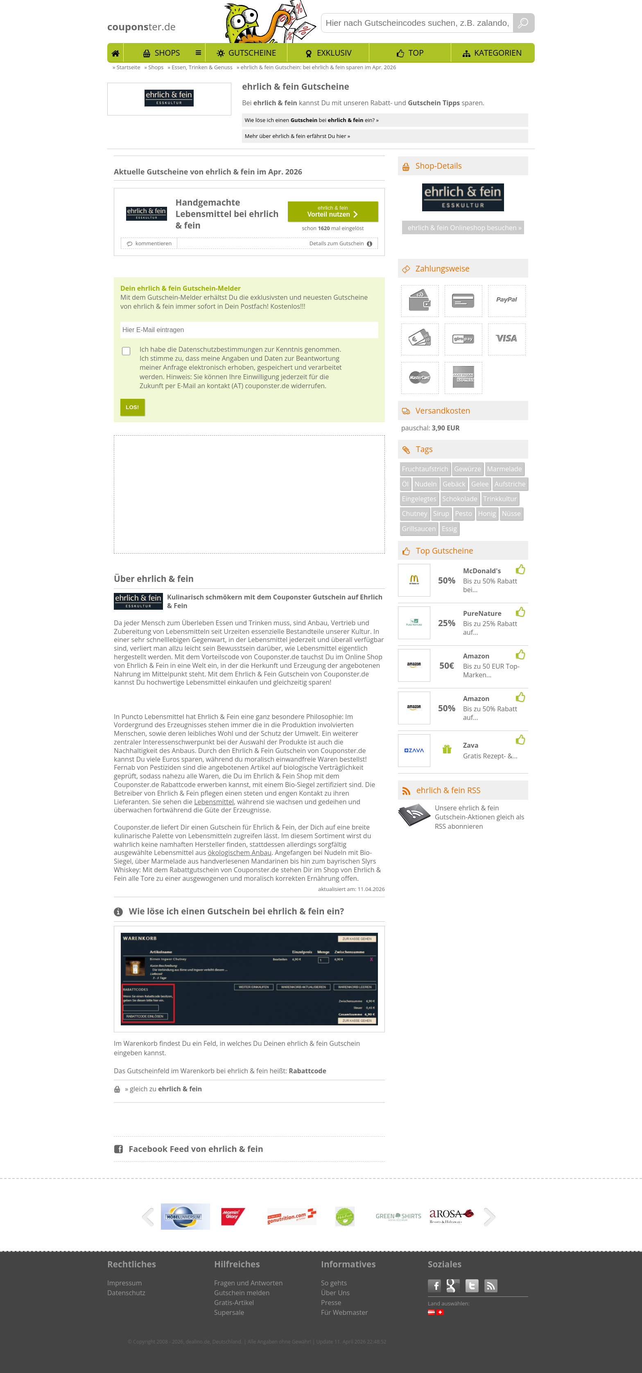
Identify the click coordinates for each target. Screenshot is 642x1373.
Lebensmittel (214, 801)
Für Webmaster (344, 1312)
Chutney (414, 513)
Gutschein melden (242, 1292)
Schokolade (459, 498)
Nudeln (425, 484)
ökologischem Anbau (239, 852)
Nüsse (511, 513)
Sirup (441, 513)
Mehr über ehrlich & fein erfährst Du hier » (297, 136)
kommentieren (153, 243)
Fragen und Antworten (248, 1282)
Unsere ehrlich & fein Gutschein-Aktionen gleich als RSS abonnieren (479, 817)
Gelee (480, 484)
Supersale (229, 1312)
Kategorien (498, 52)
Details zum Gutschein (337, 243)
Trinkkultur (500, 498)
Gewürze (467, 468)
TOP (416, 52)
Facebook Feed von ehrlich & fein (196, 1148)
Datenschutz (126, 1292)
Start (115, 52)
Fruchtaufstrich (425, 468)
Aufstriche (510, 484)
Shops (167, 52)
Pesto (463, 513)
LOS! (132, 407)
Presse (331, 1302)
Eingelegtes (419, 498)
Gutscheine (252, 52)
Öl (405, 484)
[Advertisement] (316, 497)
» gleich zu (163, 1088)
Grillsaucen (419, 528)
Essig (449, 528)
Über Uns (335, 1292)
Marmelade (504, 468)
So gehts (334, 1282)
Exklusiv (334, 52)
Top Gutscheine (444, 550)
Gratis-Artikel (234, 1302)
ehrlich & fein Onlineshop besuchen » (465, 227)
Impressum (124, 1282)
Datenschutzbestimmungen (221, 349)
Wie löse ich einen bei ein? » (312, 120)
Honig (487, 513)
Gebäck (454, 484)
